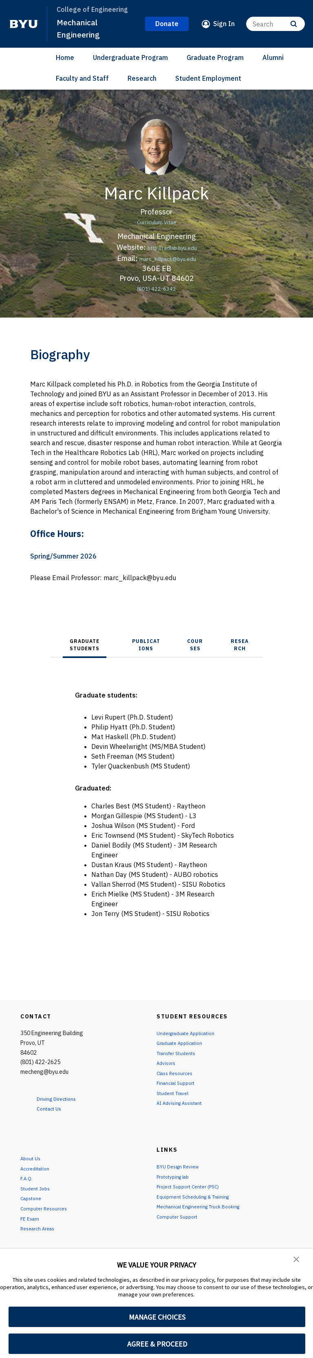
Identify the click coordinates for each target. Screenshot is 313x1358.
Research (142, 78)
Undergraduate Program (130, 57)
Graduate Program (215, 57)
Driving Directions (63, 1098)
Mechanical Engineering (81, 28)
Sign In (224, 24)
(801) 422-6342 (157, 288)
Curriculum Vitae (156, 221)
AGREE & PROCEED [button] (157, 1344)
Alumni (273, 57)
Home (65, 57)
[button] (297, 1260)
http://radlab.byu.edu (172, 247)
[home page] (23, 24)
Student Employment (208, 78)
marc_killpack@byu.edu (167, 258)
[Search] (275, 24)
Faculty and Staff (82, 78)
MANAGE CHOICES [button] (157, 1317)
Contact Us (54, 1108)
